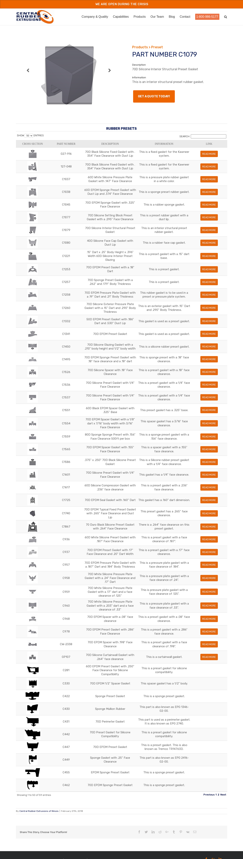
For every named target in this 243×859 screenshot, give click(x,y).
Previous (209, 787)
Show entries (30, 135)
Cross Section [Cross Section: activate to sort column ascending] (24, 145)
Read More (218, 158)
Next (223, 787)
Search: (202, 136)
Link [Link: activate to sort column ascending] (218, 145)
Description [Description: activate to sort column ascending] (91, 145)
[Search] (225, 16)
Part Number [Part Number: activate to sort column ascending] (41, 145)
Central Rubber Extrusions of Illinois (39, 804)
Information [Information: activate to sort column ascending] (171, 145)
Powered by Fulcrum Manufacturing (107, 852)
